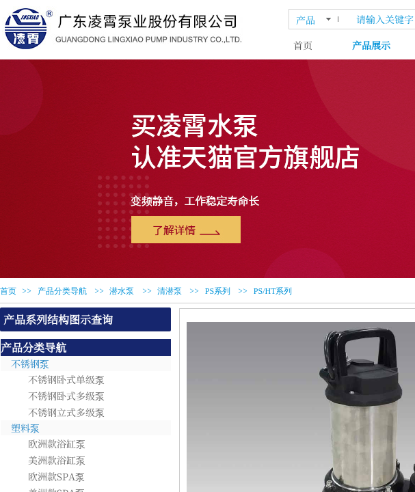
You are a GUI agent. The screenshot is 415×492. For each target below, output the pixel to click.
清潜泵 (169, 291)
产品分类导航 (62, 291)
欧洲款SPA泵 (56, 476)
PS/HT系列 (273, 291)
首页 (302, 45)
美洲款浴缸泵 (56, 460)
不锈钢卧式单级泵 (66, 379)
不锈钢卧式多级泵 (66, 395)
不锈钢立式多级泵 (66, 412)
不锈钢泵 (30, 363)
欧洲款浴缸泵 (56, 443)
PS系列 (217, 291)
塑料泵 (25, 428)
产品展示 (371, 45)
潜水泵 (121, 291)
